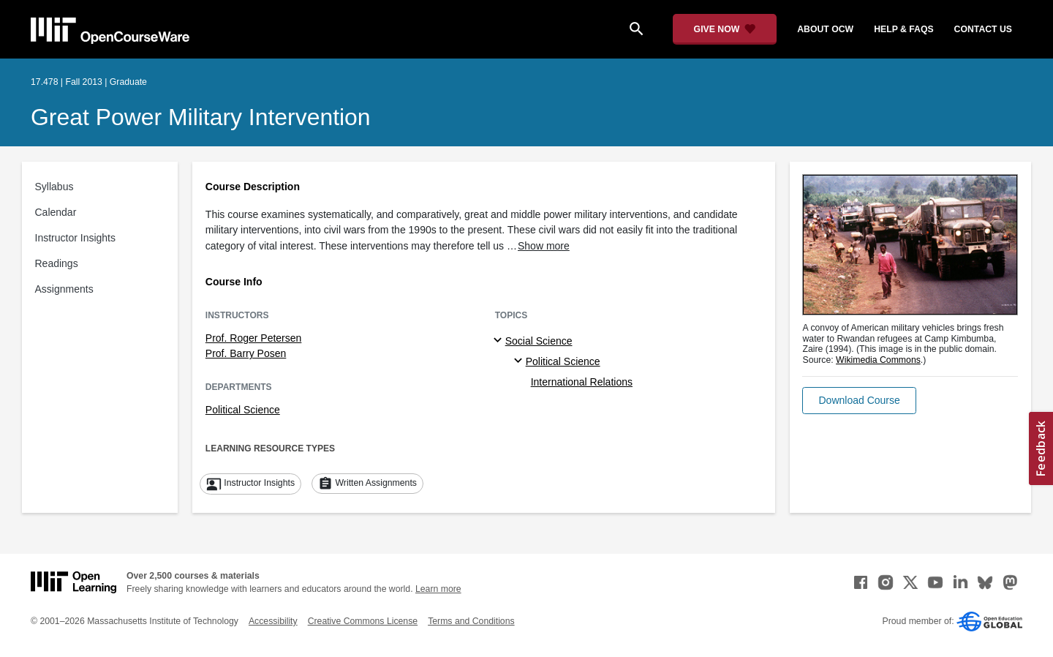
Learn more (438, 589)
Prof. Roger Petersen (253, 338)
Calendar (56, 212)
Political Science (242, 410)
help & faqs (903, 29)
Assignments (64, 289)
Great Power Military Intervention (201, 117)
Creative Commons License (363, 621)
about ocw (825, 29)
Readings (56, 263)
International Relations (582, 382)
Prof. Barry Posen (246, 353)
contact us (983, 29)
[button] (859, 400)
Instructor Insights (75, 238)
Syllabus (54, 186)
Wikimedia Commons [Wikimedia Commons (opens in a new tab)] (878, 360)
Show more (544, 246)
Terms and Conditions (471, 621)
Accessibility (273, 621)
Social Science (539, 341)
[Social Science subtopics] (500, 340)
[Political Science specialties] (520, 361)
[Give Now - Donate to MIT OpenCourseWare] (725, 29)
